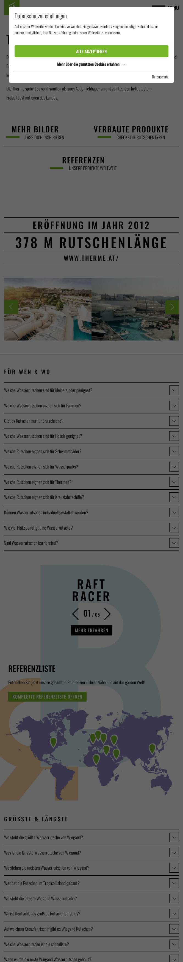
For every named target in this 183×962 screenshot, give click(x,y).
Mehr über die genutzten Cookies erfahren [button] (91, 64)
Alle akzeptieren (91, 51)
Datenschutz (160, 77)
